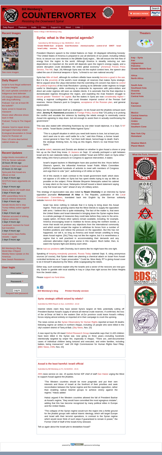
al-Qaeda (59, 46)
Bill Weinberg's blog (54, 32)
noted (48, 149)
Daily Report (8, 27)
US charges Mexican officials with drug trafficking (15, 98)
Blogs (42, 32)
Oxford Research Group (77, 333)
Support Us (56, 27)
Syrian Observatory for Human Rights (80, 322)
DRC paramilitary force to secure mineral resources (14, 197)
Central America (139, 115)
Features (23, 27)
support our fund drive (54, 277)
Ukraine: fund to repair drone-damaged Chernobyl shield (16, 128)
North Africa (137, 78)
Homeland (136, 136)
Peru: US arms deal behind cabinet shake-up (15, 140)
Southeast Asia (138, 88)
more (29, 146)
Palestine (135, 66)
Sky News (78, 327)
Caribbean (136, 118)
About (68, 27)
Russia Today (84, 253)
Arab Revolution (71, 46)
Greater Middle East (45, 46)
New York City (138, 133)
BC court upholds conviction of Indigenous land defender (16, 92)
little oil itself (52, 77)
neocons (53, 48)
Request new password (17, 293)
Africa (134, 75)
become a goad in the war (112, 77)
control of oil (101, 46)
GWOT (111, 46)
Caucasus (136, 106)
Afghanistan (137, 63)
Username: (17, 273)
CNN (52, 347)
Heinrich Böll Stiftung (54, 200)
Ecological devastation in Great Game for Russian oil (16, 134)
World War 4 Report (11, 251)
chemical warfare (87, 46)
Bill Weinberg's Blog (11, 248)
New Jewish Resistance (13, 259)
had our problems (51, 248)
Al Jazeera (73, 152)
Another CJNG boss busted (15, 166)
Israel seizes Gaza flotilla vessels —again (14, 235)
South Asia (136, 85)
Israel (118, 46)
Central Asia (137, 96)
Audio (33, 27)
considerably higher (113, 96)
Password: (17, 281)
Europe (135, 103)
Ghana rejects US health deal (16, 190)
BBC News (44, 347)
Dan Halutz (103, 374)
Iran (133, 60)
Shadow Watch (138, 143)
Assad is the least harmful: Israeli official (60, 363)
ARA (40, 374)
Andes (134, 121)
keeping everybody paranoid (63, 253)
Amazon (135, 124)
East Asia (136, 93)
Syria (61, 48)
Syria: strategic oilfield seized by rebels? (60, 298)
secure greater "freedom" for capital (54, 96)
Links (77, 27)
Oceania (135, 90)
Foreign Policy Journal (87, 112)
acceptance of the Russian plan (96, 102)
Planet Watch (137, 146)
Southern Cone (138, 126)
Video (43, 27)
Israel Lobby (42, 48)
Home (36, 32)
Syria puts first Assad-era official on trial (14, 173)
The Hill (48, 69)
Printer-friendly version (77, 291)
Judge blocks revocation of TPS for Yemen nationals (14, 158)
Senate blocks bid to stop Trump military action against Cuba (15, 208)
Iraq (133, 57)
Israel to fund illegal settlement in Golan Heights (16, 86)
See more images (10, 72)
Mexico (134, 112)
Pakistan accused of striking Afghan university (15, 217)
